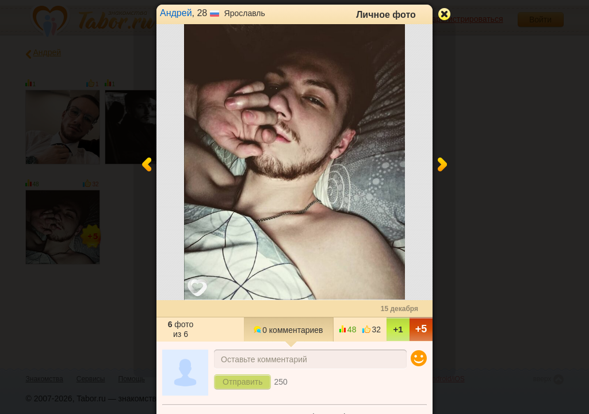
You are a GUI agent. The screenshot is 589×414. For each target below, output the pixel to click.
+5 (421, 329)
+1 (398, 329)
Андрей (176, 13)
